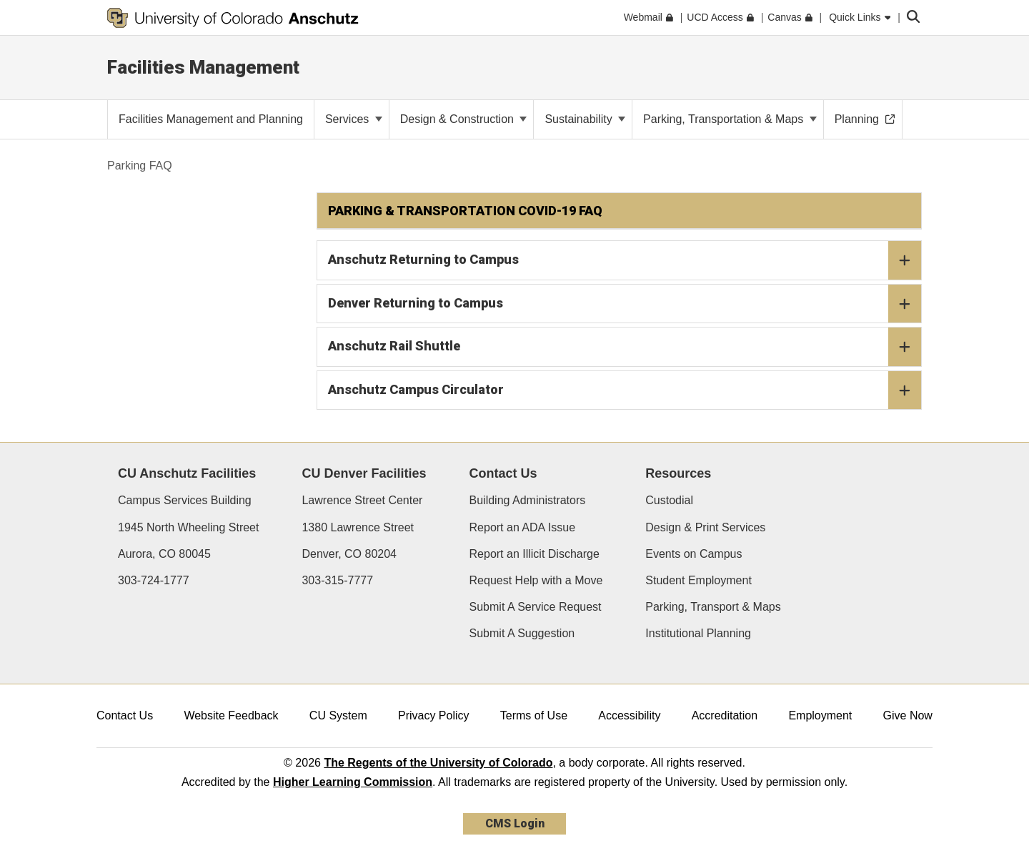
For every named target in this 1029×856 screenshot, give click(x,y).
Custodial (669, 500)
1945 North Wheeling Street (188, 527)
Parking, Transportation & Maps (730, 119)
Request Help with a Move (536, 580)
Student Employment (698, 580)
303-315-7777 (337, 580)
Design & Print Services (705, 527)
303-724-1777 (153, 580)
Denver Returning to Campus (625, 304)
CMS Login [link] (515, 823)
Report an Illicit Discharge (534, 554)
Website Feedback (231, 715)
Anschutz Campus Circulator (625, 390)
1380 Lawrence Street (358, 527)
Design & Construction (463, 119)
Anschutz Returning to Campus (625, 260)
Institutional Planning (698, 633)
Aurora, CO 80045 (164, 554)
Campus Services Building (185, 500)
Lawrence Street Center (362, 500)
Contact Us (124, 715)
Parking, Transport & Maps (712, 607)
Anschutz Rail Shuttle (625, 347)
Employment (820, 715)
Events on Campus (693, 554)
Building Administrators (527, 500)
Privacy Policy (433, 715)
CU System (338, 715)
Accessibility (629, 715)
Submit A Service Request (535, 607)
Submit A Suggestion (522, 633)
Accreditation (725, 715)
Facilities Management (203, 67)
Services (353, 119)
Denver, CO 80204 (349, 554)
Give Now (908, 715)
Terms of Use (533, 715)
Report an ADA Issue (522, 527)
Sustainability (585, 119)
